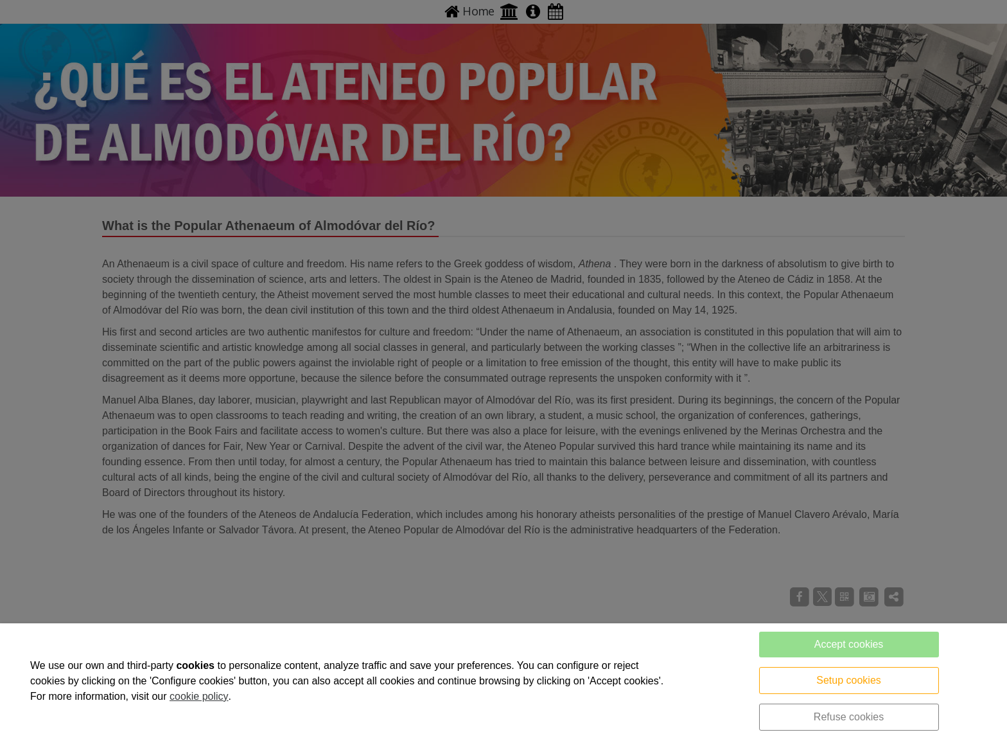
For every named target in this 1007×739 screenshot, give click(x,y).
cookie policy (199, 696)
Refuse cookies (849, 716)
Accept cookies (849, 644)
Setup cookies (848, 680)
